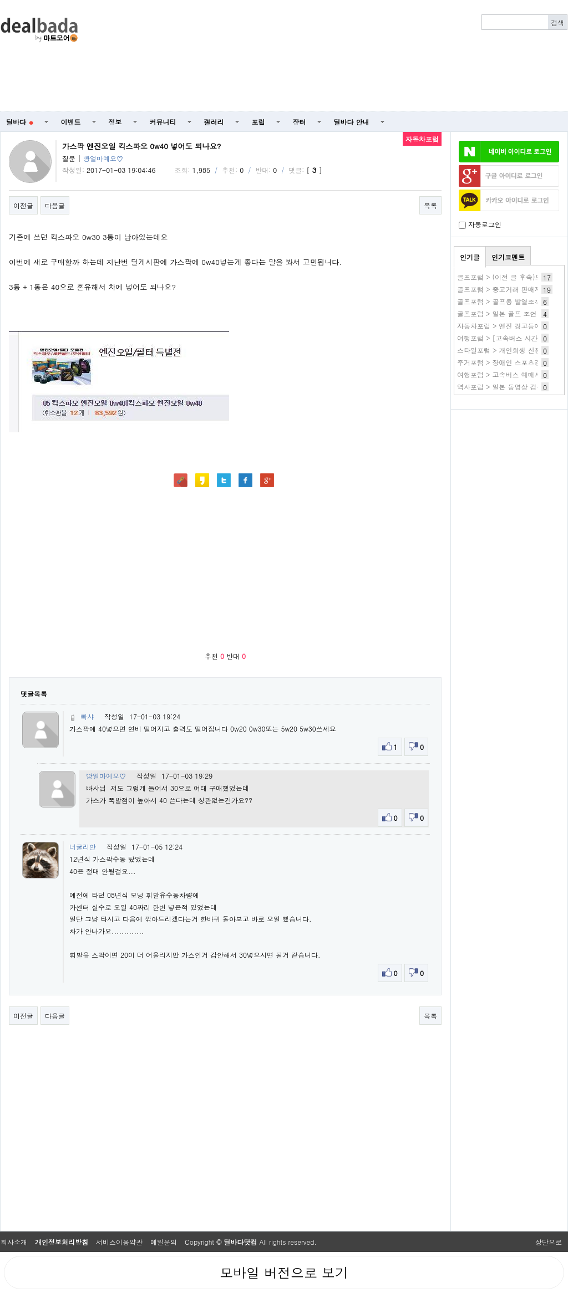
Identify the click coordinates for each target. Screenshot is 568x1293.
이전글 (23, 205)
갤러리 (214, 121)
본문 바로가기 (0, 0)
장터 (299, 121)
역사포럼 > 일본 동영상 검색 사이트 (511, 386)
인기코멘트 (508, 257)
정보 (115, 121)
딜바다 (19, 121)
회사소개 (14, 1241)
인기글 (470, 257)
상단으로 (548, 1241)
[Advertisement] (419, 56)
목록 (430, 205)
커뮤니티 (163, 121)
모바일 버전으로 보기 (284, 1272)
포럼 (258, 121)
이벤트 (71, 121)
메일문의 (163, 1241)
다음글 (55, 205)
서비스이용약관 (119, 1241)
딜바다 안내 (351, 121)
